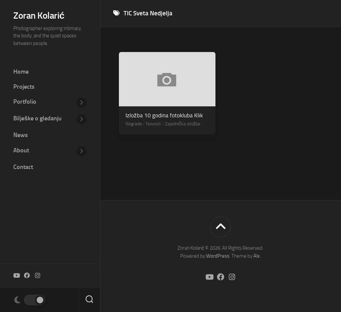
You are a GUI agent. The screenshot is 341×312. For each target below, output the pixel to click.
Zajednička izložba (182, 124)
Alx (256, 256)
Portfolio (24, 101)
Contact (23, 167)
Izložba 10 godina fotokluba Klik (164, 115)
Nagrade (134, 124)
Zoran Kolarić (38, 15)
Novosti (153, 124)
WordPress (217, 256)
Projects (23, 86)
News (20, 135)
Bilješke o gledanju (37, 118)
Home (21, 71)
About (21, 150)
